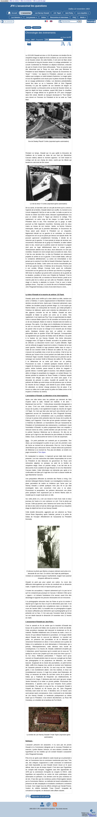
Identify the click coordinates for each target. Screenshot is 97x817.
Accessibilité (4, 1)
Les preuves (31, 17)
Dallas (43, 17)
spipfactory (92, 815)
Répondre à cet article (40, 796)
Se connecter (8, 21)
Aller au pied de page (39, 1)
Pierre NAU (66, 37)
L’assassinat (25, 13)
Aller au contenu (14, 1)
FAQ (74, 17)
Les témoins (16, 17)
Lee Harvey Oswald (41, 13)
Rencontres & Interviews (58, 17)
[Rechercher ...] (68, 21)
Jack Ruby (68, 13)
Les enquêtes (82, 13)
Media (82, 17)
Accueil (12, 13)
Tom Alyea (42, 452)
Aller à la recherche (26, 1)
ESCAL (90, 814)
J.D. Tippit (57, 13)
